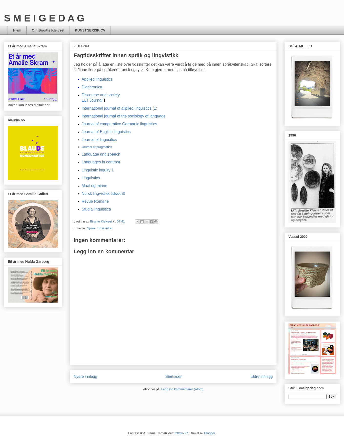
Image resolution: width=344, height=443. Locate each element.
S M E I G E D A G (44, 18)
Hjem (17, 30)
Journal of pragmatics (97, 147)
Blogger (209, 433)
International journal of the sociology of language (124, 116)
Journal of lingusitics (99, 139)
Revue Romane (95, 201)
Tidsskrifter (104, 228)
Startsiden (173, 376)
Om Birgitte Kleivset (48, 30)
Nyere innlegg (85, 376)
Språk (91, 228)
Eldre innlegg (262, 376)
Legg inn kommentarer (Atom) (182, 389)
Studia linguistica (96, 209)
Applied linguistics (97, 79)
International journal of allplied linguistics (117, 108)
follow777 (181, 433)
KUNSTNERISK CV (90, 30)
